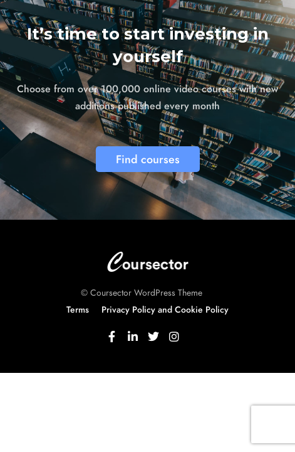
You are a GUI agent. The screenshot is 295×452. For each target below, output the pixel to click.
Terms (77, 310)
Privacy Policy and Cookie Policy (165, 310)
